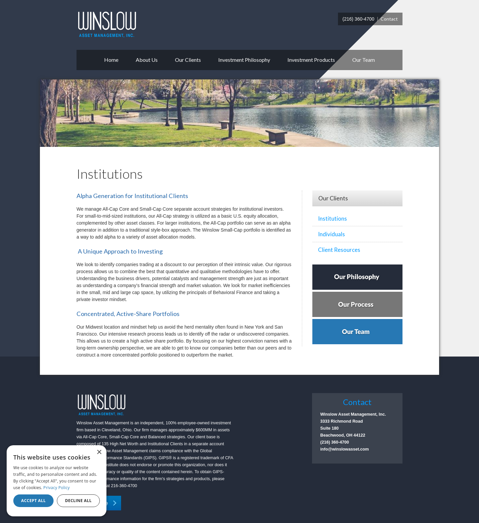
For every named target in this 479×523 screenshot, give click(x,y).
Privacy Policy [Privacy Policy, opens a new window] (56, 487)
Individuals (331, 234)
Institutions (332, 218)
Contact (389, 19)
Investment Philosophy (244, 59)
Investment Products (311, 59)
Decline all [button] (78, 500)
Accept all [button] (33, 500)
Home (111, 59)
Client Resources (339, 249)
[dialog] (56, 480)
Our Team (363, 59)
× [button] (98, 452)
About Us (147, 59)
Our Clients (188, 59)
